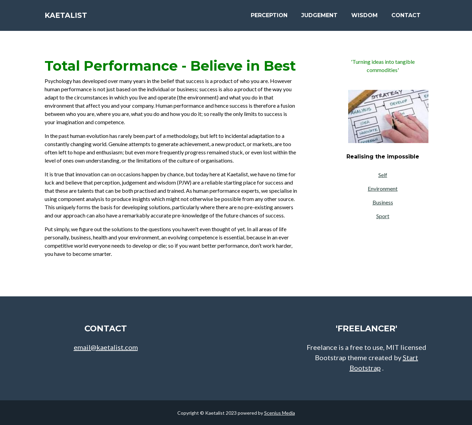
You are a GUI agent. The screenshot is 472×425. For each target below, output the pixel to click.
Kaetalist (72, 18)
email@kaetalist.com (106, 347)
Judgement (319, 17)
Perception (269, 17)
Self (382, 175)
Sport (382, 216)
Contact (406, 17)
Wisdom (364, 17)
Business (383, 202)
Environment (383, 188)
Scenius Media (279, 413)
